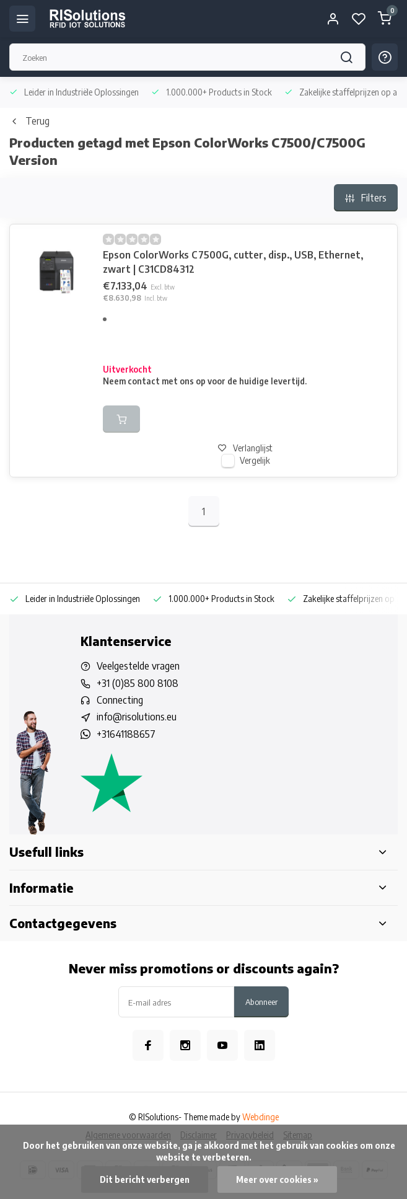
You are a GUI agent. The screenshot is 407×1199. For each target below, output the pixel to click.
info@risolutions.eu (137, 716)
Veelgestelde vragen (138, 666)
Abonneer (261, 1001)
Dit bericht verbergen (145, 1179)
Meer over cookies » (277, 1179)
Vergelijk (255, 460)
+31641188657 (126, 734)
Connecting (120, 700)
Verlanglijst (245, 448)
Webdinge (260, 1117)
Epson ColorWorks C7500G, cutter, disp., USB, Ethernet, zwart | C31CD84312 (233, 262)
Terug (29, 121)
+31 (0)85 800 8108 (137, 683)
